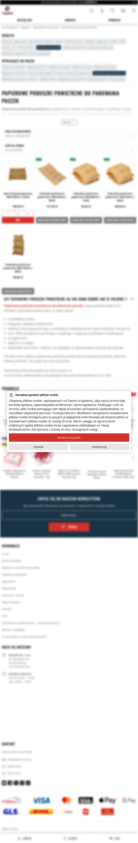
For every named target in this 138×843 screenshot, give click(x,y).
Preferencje (99, 447)
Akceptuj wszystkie (69, 437)
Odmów (38, 447)
